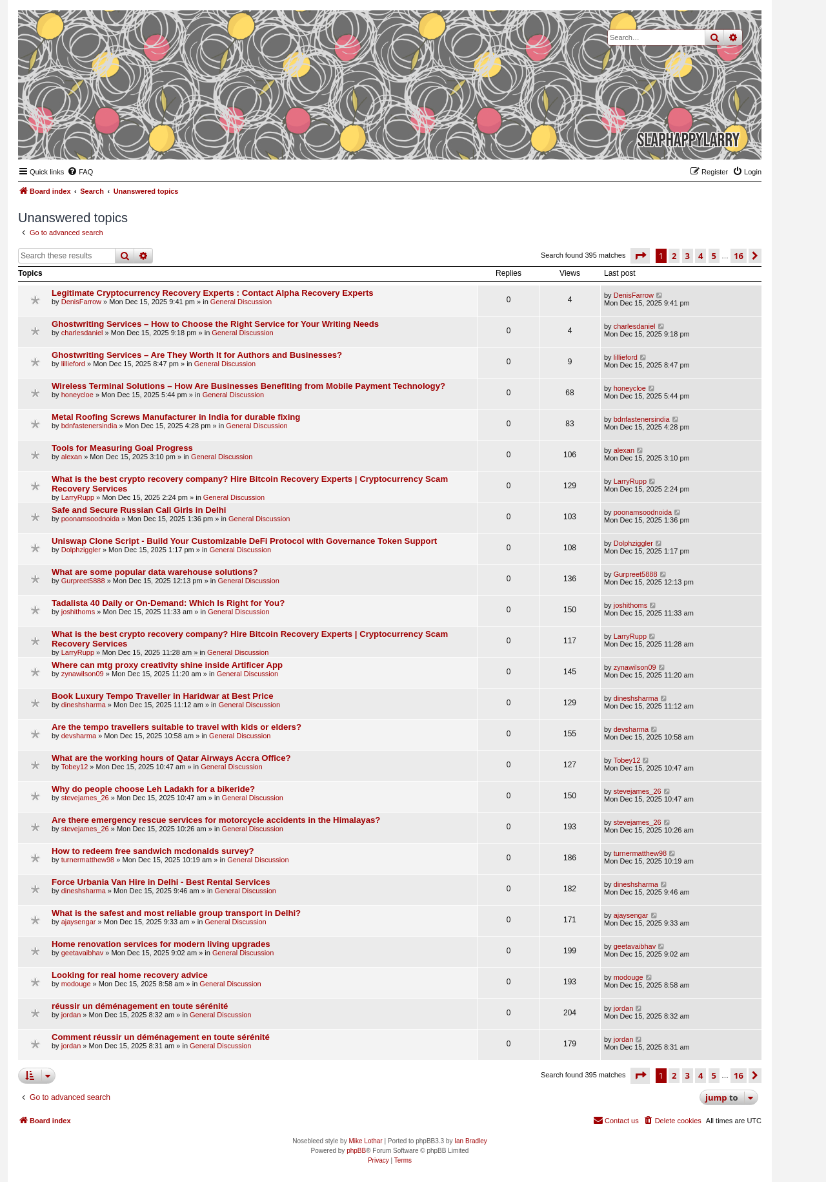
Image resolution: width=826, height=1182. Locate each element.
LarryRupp (77, 497)
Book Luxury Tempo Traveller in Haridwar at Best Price (162, 696)
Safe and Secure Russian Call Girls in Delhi (139, 510)
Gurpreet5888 (83, 581)
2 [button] (674, 256)
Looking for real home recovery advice (130, 975)
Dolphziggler (81, 550)
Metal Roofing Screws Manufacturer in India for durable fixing (176, 417)
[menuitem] (80, 172)
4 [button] (700, 256)
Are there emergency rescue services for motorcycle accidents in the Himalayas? (216, 820)
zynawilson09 (82, 674)
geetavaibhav (82, 953)
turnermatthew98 (88, 860)
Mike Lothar (365, 1141)
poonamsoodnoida (90, 519)
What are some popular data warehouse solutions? (155, 572)
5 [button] (714, 256)
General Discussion (241, 302)
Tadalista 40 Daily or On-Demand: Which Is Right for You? (168, 603)
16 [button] (738, 256)
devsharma (78, 736)
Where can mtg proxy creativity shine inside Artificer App (167, 665)
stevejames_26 (85, 798)
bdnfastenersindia (89, 426)
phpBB (356, 1150)
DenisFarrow (81, 302)
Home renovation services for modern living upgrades (161, 944)
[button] (640, 256)
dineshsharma (83, 705)
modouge (76, 984)
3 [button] (687, 256)
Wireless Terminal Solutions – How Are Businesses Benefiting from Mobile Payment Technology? (248, 386)
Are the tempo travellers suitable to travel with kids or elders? (176, 727)
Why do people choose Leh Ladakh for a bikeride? (153, 789)
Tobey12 (74, 767)
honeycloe (77, 395)
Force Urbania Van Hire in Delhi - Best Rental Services (161, 882)
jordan (71, 1015)
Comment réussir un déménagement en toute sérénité (161, 1037)
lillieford (73, 364)
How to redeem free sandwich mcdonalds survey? (153, 851)
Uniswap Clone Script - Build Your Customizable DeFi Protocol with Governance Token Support (244, 541)
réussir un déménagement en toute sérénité (140, 1006)
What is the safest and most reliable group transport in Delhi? (176, 913)
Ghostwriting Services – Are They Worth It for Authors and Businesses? (197, 355)
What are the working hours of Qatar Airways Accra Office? (171, 758)
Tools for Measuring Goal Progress (122, 448)
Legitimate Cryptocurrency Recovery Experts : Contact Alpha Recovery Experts (213, 293)
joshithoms (78, 612)
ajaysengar (78, 922)
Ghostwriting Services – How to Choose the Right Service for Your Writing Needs (215, 324)
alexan (71, 457)
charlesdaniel (82, 333)
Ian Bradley (470, 1141)
